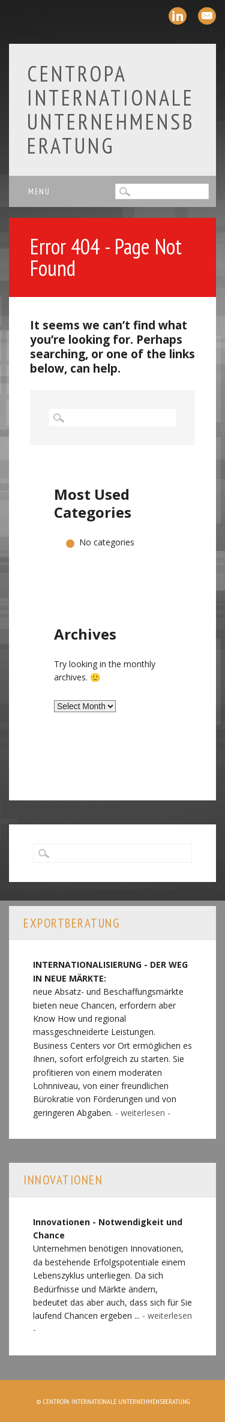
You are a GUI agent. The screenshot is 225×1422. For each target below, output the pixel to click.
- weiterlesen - (142, 1112)
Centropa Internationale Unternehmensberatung (111, 109)
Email (207, 16)
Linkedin (178, 16)
